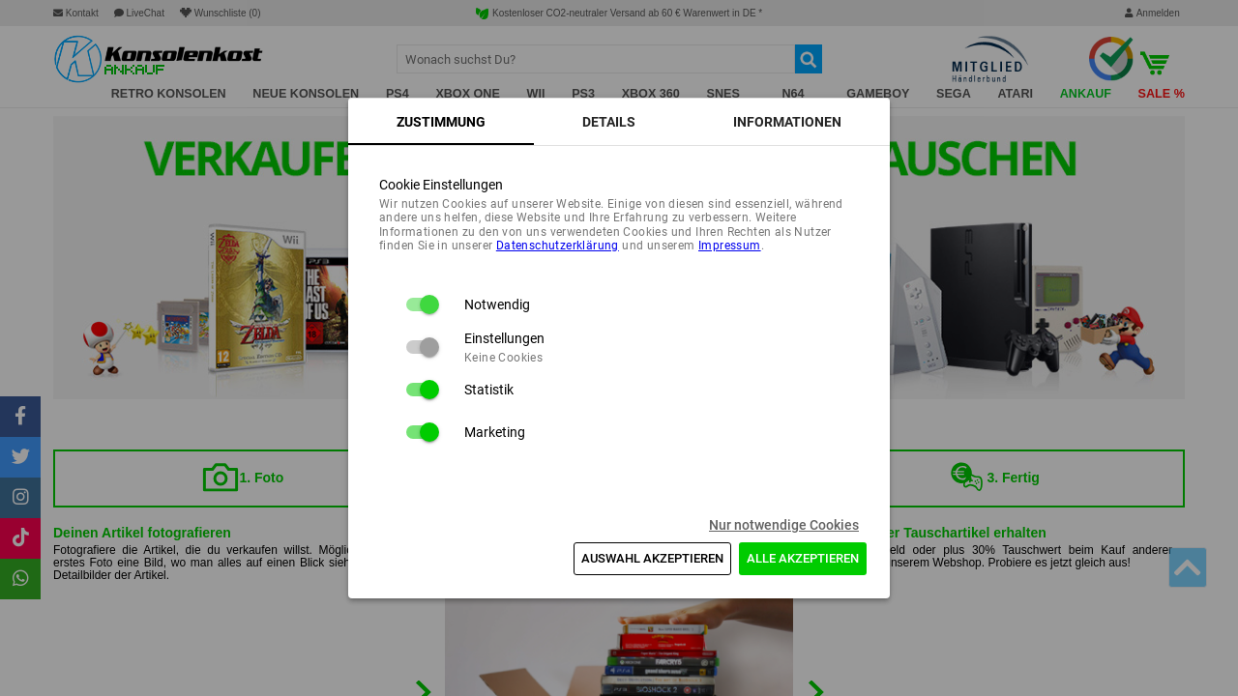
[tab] (441, 122)
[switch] (422, 304)
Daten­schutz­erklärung (557, 245)
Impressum (729, 245)
